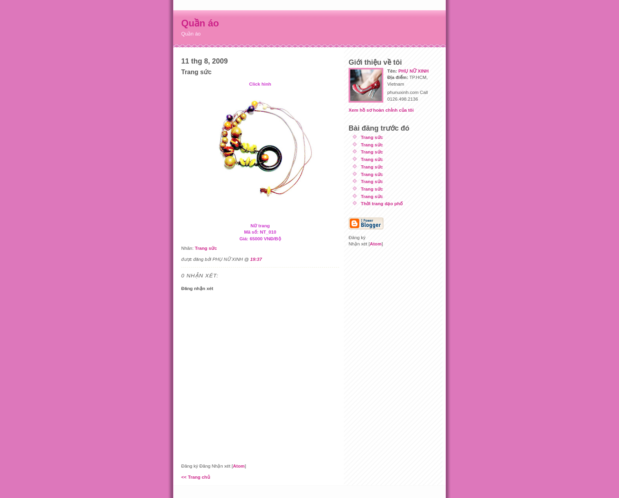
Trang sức (206, 248)
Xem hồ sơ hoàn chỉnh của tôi (381, 109)
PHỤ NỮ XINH (413, 70)
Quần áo (200, 23)
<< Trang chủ (195, 476)
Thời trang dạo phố (382, 203)
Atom (239, 465)
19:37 (256, 259)
